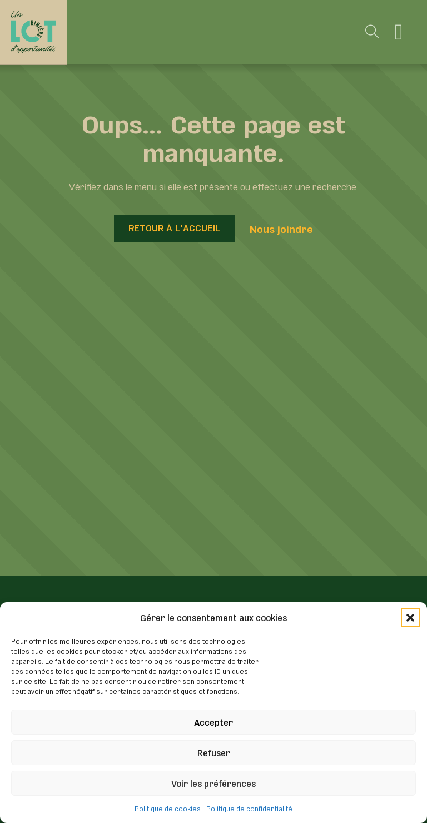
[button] (410, 617)
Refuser (213, 752)
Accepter (213, 721)
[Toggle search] (372, 32)
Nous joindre (281, 228)
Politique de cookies (168, 808)
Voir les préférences (213, 783)
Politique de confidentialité (249, 808)
